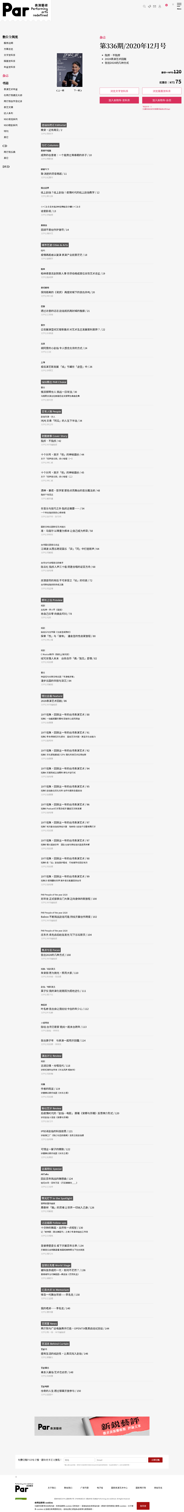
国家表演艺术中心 (119, 1487)
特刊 (6, 131)
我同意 (143, 1505)
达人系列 (8, 113)
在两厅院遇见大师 (13, 95)
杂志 (6, 75)
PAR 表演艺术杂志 (24, 1487)
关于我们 (52, 1487)
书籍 (6, 83)
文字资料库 (9, 55)
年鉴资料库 (9, 67)
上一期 (60, 90)
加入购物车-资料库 (119, 100)
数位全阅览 (10, 36)
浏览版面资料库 (162, 91)
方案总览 (8, 49)
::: (173, 4)
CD (5, 145)
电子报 (100, 1487)
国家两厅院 (141, 1487)
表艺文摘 (8, 107)
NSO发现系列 (11, 119)
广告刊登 (84, 1487)
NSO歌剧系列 (11, 125)
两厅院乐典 (9, 151)
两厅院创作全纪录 (13, 101)
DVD (6, 166)
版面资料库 (9, 61)
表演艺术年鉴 (11, 89)
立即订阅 (155, 1459)
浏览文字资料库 (119, 91)
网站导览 (158, 1487)
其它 (6, 137)
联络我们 (68, 1487)
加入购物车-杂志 (161, 100)
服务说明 (8, 43)
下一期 (78, 90)
